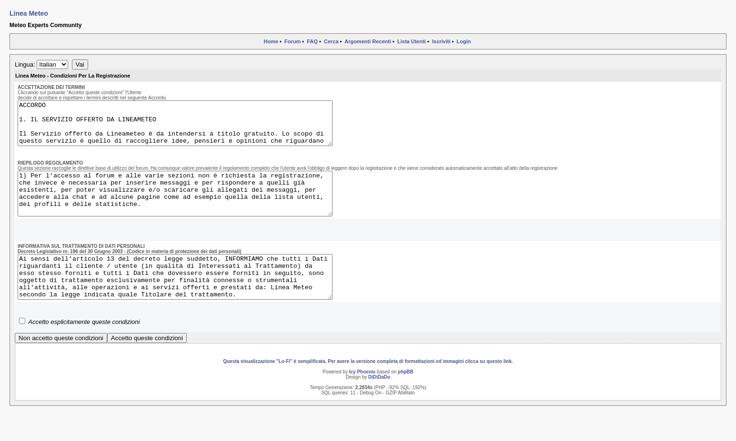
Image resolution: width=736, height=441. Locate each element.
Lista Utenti (411, 41)
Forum (292, 41)
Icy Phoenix (362, 397)
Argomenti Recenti (367, 41)
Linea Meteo (29, 13)
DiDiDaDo (379, 402)
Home (270, 41)
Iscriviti (441, 41)
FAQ (312, 41)
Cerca (331, 41)
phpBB (405, 397)
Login (464, 41)
